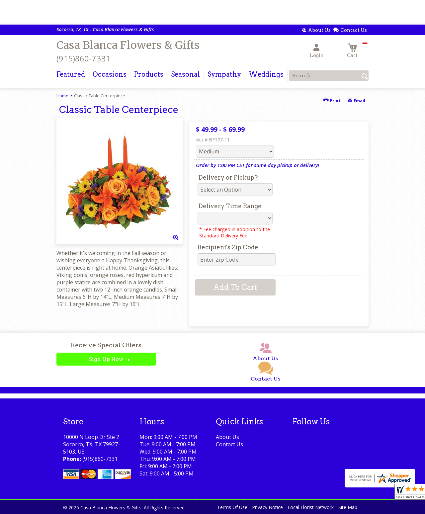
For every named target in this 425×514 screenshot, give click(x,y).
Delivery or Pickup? (228, 177)
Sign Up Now (106, 359)
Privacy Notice (267, 507)
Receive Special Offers (106, 345)
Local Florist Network (311, 507)
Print (332, 101)
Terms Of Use (232, 507)
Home (62, 96)
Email (356, 101)
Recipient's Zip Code (228, 247)
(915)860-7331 (83, 58)
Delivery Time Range (230, 206)
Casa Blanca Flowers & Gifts (128, 45)
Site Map (347, 507)
